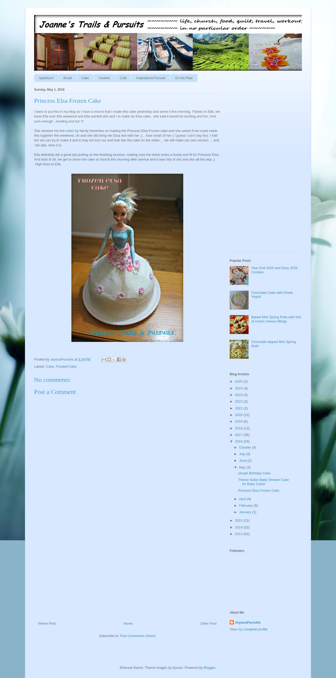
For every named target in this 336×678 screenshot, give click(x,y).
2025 (239, 381)
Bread (68, 78)
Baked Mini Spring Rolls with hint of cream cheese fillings (276, 319)
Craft (123, 78)
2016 (239, 441)
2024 (239, 388)
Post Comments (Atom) (137, 636)
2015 (239, 520)
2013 (239, 534)
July (242, 454)
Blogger (209, 668)
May (242, 467)
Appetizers (46, 78)
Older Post (209, 623)
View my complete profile (248, 629)
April (243, 499)
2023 (239, 395)
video (70, 131)
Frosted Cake (66, 366)
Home (128, 623)
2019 (239, 421)
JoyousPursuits (248, 622)
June (243, 461)
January (245, 512)
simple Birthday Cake (254, 473)
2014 (239, 527)
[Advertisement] (127, 566)
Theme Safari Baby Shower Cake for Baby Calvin (263, 482)
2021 (239, 408)
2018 (239, 428)
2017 (239, 435)
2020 (239, 415)
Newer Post (47, 623)
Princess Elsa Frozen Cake (258, 490)
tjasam (178, 668)
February (246, 505)
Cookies (104, 78)
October (245, 447)
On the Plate (184, 78)
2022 (239, 401)
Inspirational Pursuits (150, 78)
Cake (85, 78)
